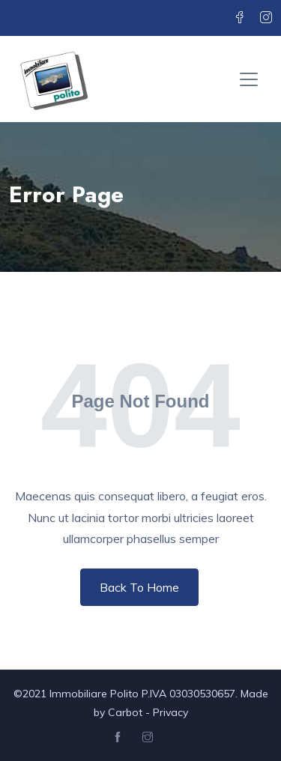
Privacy (170, 712)
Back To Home (139, 587)
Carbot (125, 712)
